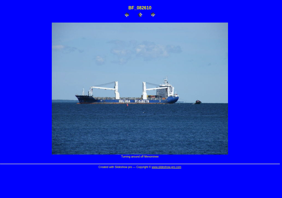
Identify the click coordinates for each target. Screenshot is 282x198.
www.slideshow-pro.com (166, 167)
